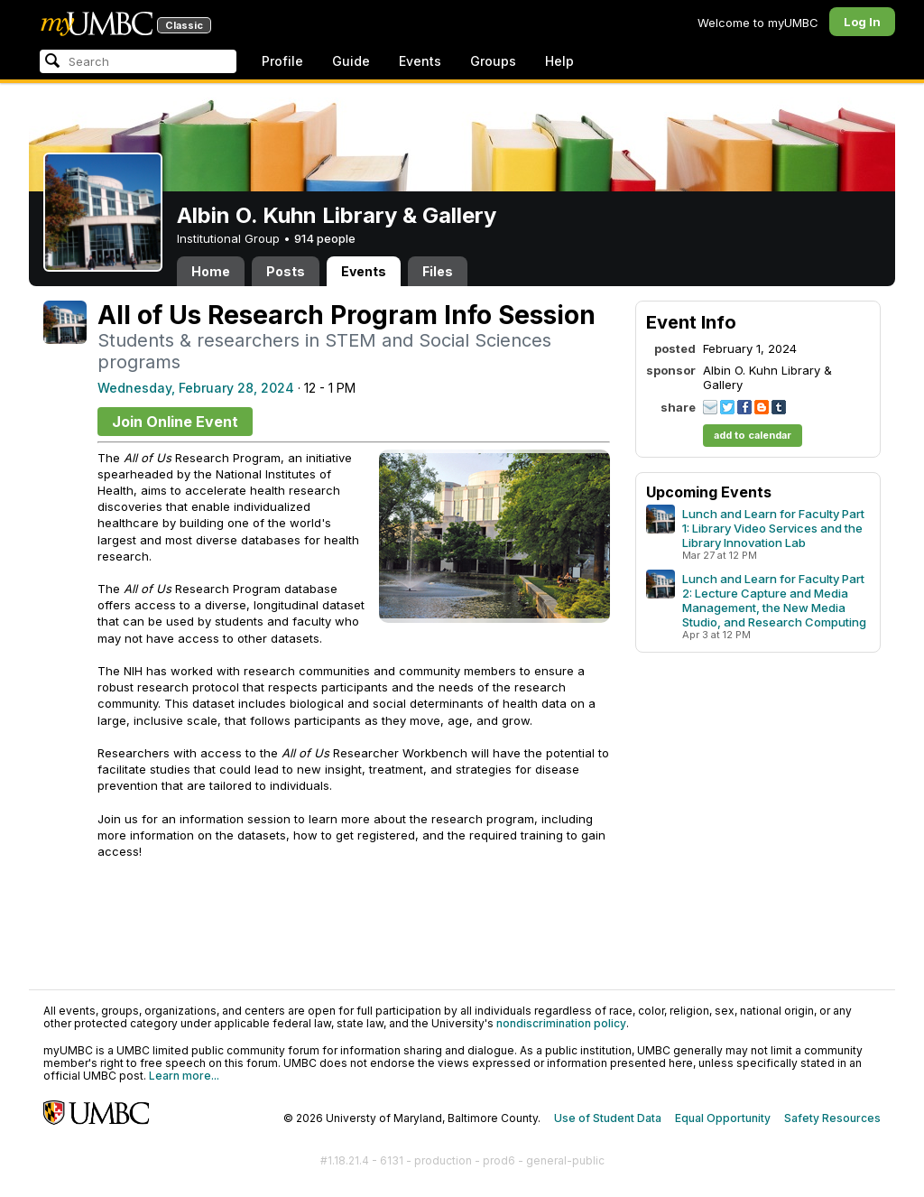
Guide (351, 61)
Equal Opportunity (723, 1118)
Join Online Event (175, 422)
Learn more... (184, 1075)
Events (420, 61)
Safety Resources (832, 1118)
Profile (282, 61)
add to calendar (752, 435)
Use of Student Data (607, 1118)
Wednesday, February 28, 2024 (195, 387)
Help (559, 61)
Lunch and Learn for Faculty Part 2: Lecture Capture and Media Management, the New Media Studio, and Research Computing (774, 600)
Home (210, 271)
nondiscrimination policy (561, 1023)
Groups (493, 61)
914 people (325, 238)
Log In (862, 21)
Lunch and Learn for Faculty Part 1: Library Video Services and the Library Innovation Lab (773, 528)
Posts (285, 271)
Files (437, 271)
